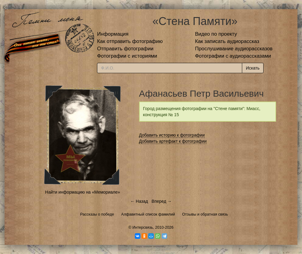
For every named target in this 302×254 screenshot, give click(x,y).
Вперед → (162, 201)
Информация (112, 34)
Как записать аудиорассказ (227, 41)
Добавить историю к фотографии (172, 135)
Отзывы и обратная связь (205, 214)
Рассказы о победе (97, 214)
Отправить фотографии (125, 49)
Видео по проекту (216, 34)
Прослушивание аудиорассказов (233, 49)
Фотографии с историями (127, 56)
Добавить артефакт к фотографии (173, 141)
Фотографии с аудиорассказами (233, 56)
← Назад (139, 201)
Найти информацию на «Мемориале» (82, 192)
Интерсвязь (142, 227)
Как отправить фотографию (130, 41)
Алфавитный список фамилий (148, 214)
